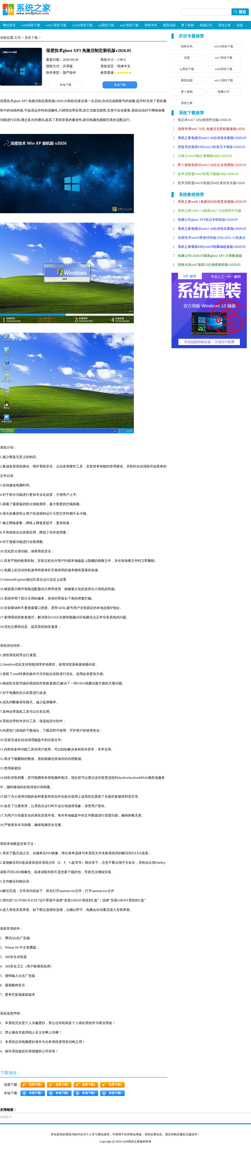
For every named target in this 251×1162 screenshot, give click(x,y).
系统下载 (31, 37)
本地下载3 (88, 1093)
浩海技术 (6, 1117)
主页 (17, 37)
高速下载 (120, 84)
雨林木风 (151, 25)
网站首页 (9, 25)
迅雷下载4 (115, 1084)
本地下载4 (115, 1093)
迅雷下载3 (88, 1084)
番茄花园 (169, 25)
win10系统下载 (82, 25)
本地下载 (65, 84)
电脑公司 (206, 25)
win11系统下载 (56, 25)
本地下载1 (35, 1093)
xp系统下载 (106, 25)
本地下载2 (62, 1093)
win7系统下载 (129, 25)
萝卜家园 (187, 25)
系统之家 (224, 25)
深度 (240, 25)
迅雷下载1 (35, 1084)
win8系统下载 (30, 25)
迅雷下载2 (62, 1084)
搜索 (241, 11)
